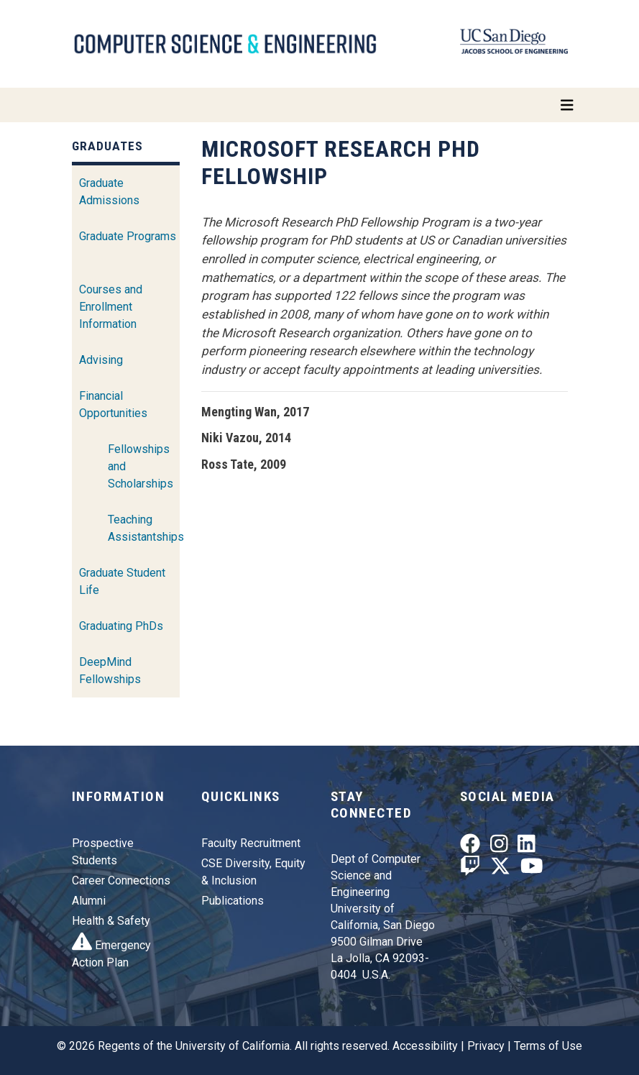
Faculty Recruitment (250, 843)
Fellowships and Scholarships (140, 466)
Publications (232, 900)
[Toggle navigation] (320, 105)
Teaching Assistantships (146, 528)
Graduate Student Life (122, 581)
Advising (101, 360)
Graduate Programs (127, 236)
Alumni (89, 900)
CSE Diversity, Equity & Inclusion (253, 871)
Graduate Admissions (109, 191)
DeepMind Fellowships (110, 670)
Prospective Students (103, 851)
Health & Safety (111, 921)
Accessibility (425, 1046)
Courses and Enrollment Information (110, 307)
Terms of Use (548, 1046)
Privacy (486, 1046)
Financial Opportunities (113, 404)
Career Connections (121, 880)
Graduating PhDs (121, 626)
